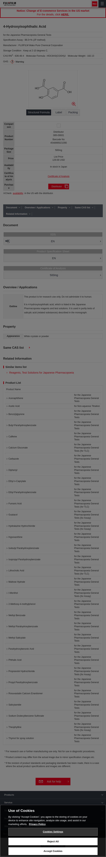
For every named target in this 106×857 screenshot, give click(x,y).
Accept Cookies (53, 851)
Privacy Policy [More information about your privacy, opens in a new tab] (37, 824)
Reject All (53, 841)
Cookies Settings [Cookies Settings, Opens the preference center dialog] (53, 831)
